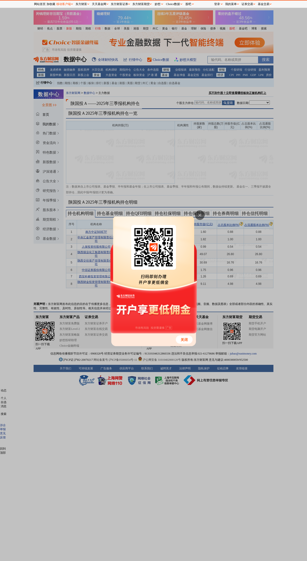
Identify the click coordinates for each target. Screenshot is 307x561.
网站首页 (40, 4)
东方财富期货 (141, 4)
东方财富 (81, 4)
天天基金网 (99, 4)
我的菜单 (231, 4)
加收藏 (51, 4)
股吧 (188, 4)
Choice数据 (173, 4)
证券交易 (247, 4)
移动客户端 (63, 4)
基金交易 (263, 4)
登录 (217, 4)
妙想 (157, 4)
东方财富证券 (119, 4)
